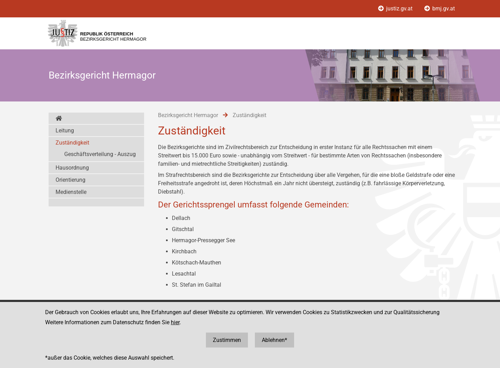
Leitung (65, 130)
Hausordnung (72, 167)
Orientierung (70, 180)
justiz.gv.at (396, 8)
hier (175, 322)
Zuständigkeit (72, 142)
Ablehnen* (274, 340)
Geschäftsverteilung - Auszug (100, 154)
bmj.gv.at (439, 8)
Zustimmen (227, 340)
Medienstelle (71, 192)
